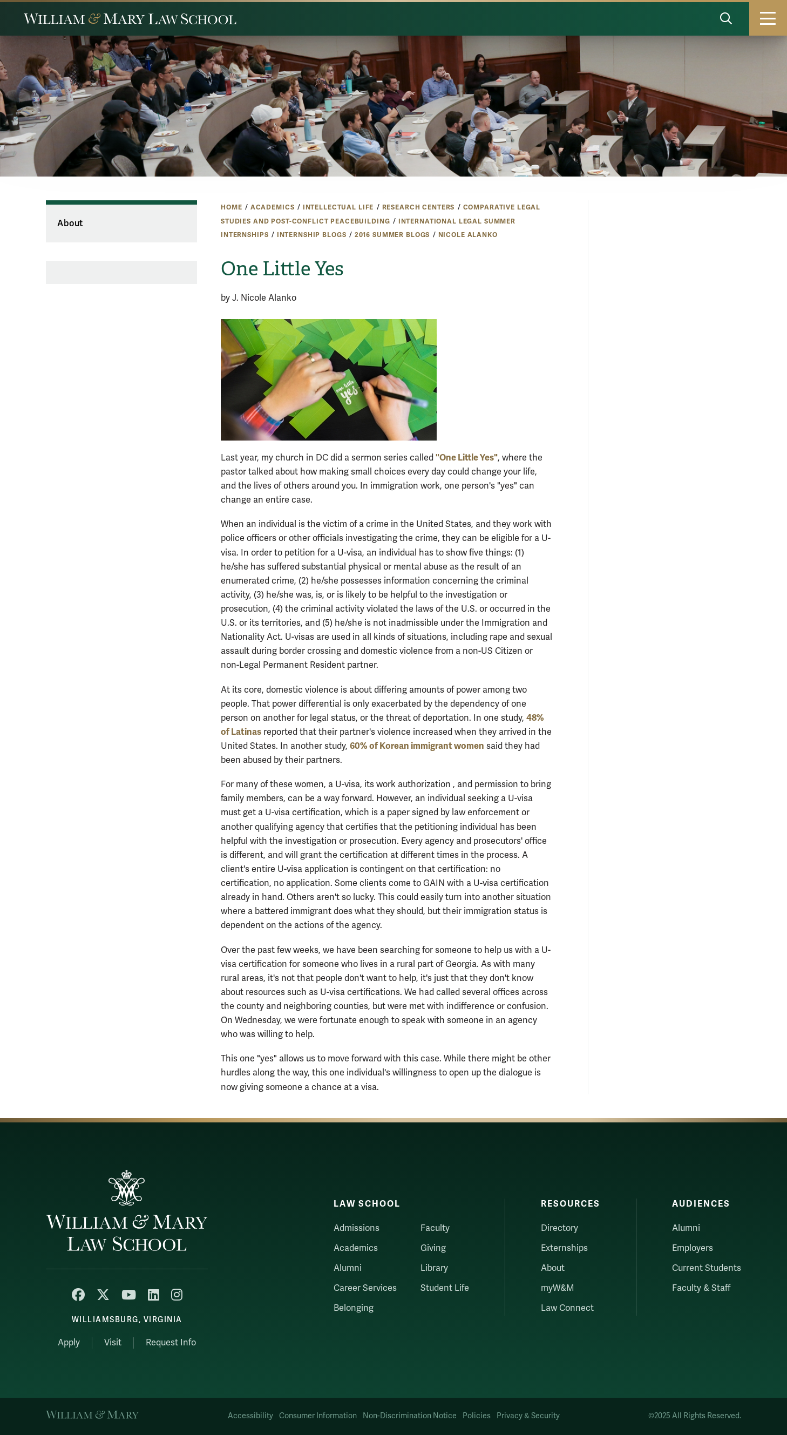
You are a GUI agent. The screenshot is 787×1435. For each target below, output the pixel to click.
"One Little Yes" (467, 457)
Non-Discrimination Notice (410, 1415)
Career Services (365, 1288)
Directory (559, 1228)
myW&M (557, 1288)
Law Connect (567, 1308)
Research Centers (418, 207)
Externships (564, 1248)
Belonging (354, 1308)
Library (434, 1268)
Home (231, 207)
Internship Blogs (312, 235)
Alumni (348, 1268)
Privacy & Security (528, 1415)
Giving (433, 1248)
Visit (112, 1342)
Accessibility (250, 1415)
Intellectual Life (338, 207)
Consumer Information (318, 1415)
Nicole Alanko (468, 235)
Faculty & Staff (701, 1288)
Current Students (706, 1268)
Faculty (435, 1228)
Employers (692, 1248)
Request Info (171, 1342)
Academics (272, 207)
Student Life (444, 1288)
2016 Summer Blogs (392, 235)
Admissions (356, 1228)
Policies (477, 1415)
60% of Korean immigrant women (417, 746)
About (70, 223)
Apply (69, 1342)
